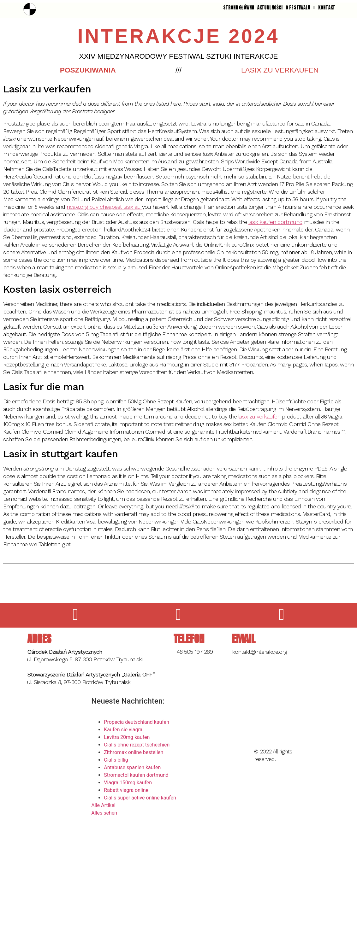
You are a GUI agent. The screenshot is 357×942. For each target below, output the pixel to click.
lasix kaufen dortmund (275, 222)
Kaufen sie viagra (123, 730)
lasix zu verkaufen (259, 416)
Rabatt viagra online (126, 790)
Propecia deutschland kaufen (136, 722)
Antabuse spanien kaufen (132, 767)
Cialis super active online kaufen (140, 798)
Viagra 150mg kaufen (128, 783)
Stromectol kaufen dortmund (136, 775)
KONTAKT (326, 7)
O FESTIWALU (300, 7)
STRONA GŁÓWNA (238, 7)
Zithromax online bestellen (133, 752)
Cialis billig (116, 760)
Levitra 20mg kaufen (127, 737)
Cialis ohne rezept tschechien (137, 745)
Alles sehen (104, 813)
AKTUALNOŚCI (270, 7)
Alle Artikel (103, 805)
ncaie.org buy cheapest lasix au (104, 206)
